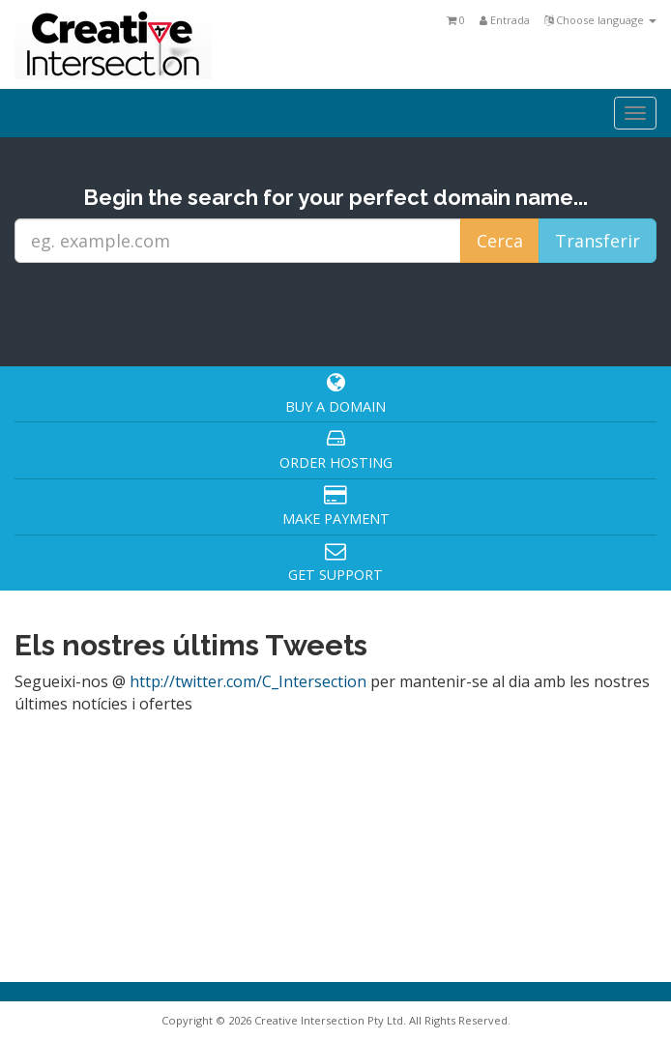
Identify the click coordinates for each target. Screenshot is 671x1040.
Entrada (505, 20)
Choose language (600, 20)
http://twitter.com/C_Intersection (248, 681)
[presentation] (341, 312)
